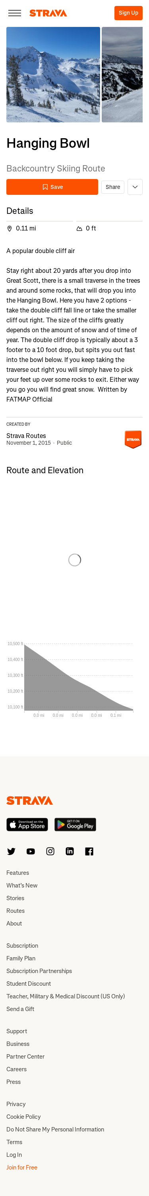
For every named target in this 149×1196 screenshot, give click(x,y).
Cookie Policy (23, 1117)
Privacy (16, 1104)
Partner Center (25, 1057)
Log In (14, 1155)
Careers (16, 1069)
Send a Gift (20, 1009)
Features (17, 873)
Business (17, 1044)
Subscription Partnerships (39, 971)
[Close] (14, 13)
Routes (15, 911)
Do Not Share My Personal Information (55, 1129)
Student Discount (28, 984)
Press (13, 1082)
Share (113, 187)
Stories (15, 898)
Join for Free (21, 1167)
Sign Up (128, 13)
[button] (53, 74)
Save (52, 187)
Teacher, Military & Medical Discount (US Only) (65, 996)
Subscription (22, 946)
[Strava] (48, 13)
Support (16, 1031)
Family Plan (20, 958)
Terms (14, 1142)
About (14, 923)
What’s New (21, 885)
